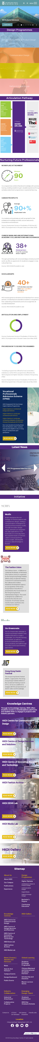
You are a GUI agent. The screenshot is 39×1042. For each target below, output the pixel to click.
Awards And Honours (8, 970)
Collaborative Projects (9, 1003)
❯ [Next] (36, 25)
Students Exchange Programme (26, 963)
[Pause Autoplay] (33, 25)
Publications (8, 886)
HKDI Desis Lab (9, 942)
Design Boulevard (10, 977)
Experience (8, 889)
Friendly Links (33, 1012)
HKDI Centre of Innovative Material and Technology (9, 936)
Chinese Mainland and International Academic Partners (28, 971)
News (6, 965)
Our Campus (8, 882)
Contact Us (5, 1012)
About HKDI (8, 879)
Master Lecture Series (27, 983)
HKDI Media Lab (9, 950)
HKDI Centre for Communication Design (10, 921)
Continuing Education (26, 905)
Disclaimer (25, 1014)
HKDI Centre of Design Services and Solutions (10, 928)
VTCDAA (13, 1012)
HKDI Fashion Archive (9, 946)
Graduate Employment (26, 998)
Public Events (9, 980)
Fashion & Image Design (26, 895)
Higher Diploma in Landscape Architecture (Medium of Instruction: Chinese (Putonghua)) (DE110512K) (13, 420)
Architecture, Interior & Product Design (28, 884)
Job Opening (22, 1012)
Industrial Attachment (8, 998)
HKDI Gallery (27, 914)
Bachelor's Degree (26, 900)
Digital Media (25, 892)
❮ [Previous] (18, 25)
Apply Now (7, 24)
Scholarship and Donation (28, 977)
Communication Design (26, 888)
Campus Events (9, 974)
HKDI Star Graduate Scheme (28, 1003)
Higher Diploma (27, 881)
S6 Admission (15, 1014)
